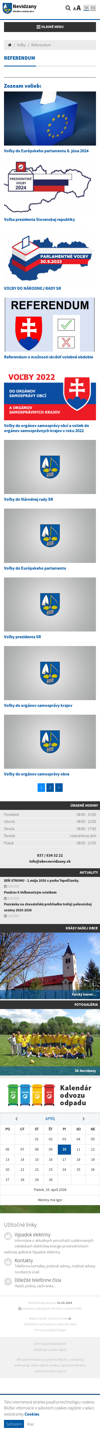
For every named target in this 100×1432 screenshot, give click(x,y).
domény (54, 1365)
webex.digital (58, 1350)
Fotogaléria (86, 1004)
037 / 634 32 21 (50, 855)
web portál (77, 1360)
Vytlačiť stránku (59, 1318)
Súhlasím (14, 1424)
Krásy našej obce (82, 928)
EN (93, 7)
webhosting (21, 1365)
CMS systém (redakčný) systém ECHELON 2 (42, 1360)
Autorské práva (67, 1324)
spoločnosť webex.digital (50, 1371)
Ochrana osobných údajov (50, 1330)
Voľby (21, 45)
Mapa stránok (37, 1318)
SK (86, 7)
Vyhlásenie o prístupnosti (40, 1324)
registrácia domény (73, 1365)
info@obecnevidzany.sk (50, 861)
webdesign (40, 1350)
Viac (30, 1424)
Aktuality (89, 872)
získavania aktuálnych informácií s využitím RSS (50, 1308)
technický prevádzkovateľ (50, 1344)
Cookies (32, 1414)
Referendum (41, 45)
